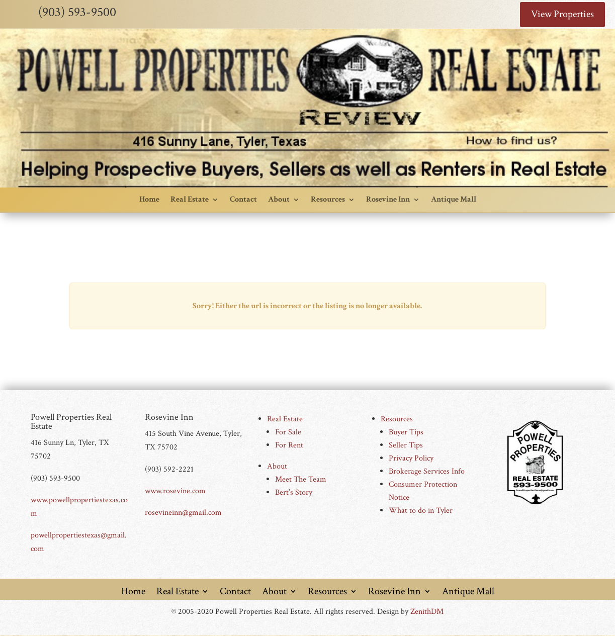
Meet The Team (300, 480)
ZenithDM (427, 611)
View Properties (562, 14)
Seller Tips (406, 445)
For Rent (289, 445)
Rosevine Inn (388, 200)
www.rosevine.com (175, 491)
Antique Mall (453, 200)
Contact (243, 200)
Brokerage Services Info (427, 472)
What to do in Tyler (421, 511)
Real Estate (189, 200)
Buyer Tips (406, 432)
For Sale (288, 432)
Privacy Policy (411, 458)
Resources (328, 200)
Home (149, 200)
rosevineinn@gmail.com (183, 512)
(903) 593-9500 (77, 12)
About (279, 200)
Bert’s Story (293, 493)
